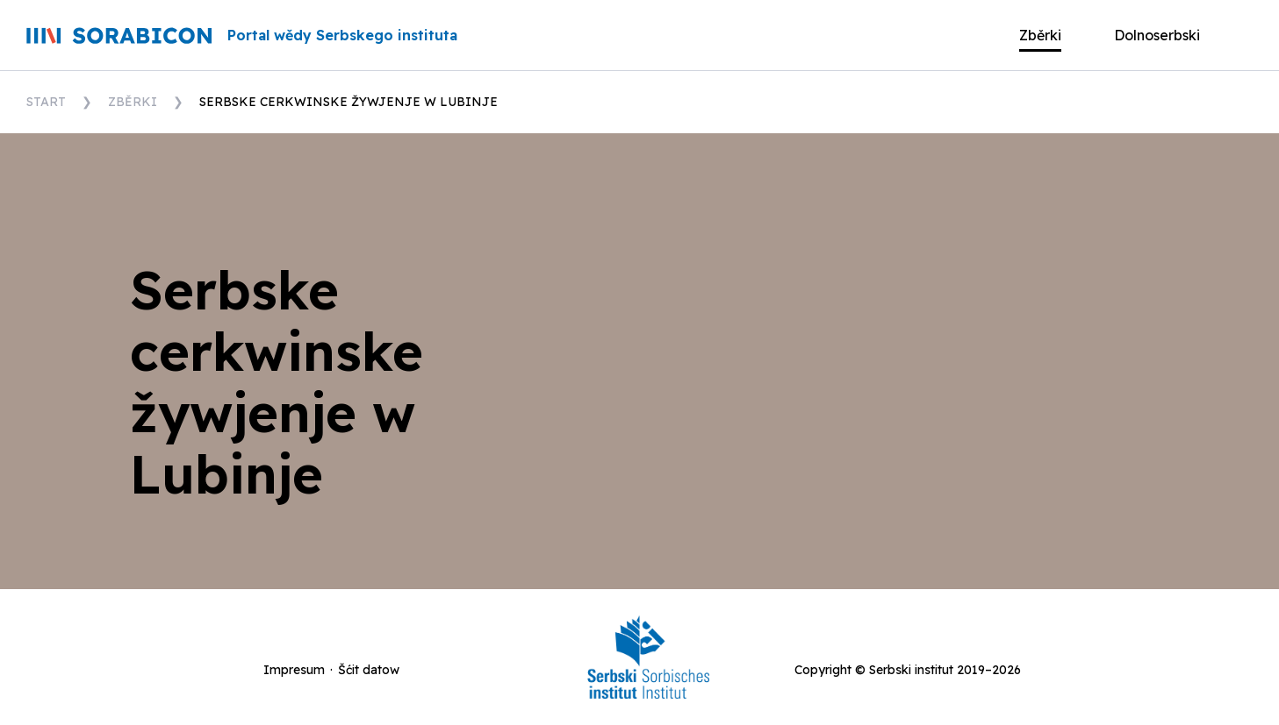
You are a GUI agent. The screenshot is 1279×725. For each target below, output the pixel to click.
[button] (1170, 35)
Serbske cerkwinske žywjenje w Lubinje (348, 102)
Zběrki (132, 102)
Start (46, 102)
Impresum (294, 670)
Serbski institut (911, 670)
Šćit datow (368, 670)
